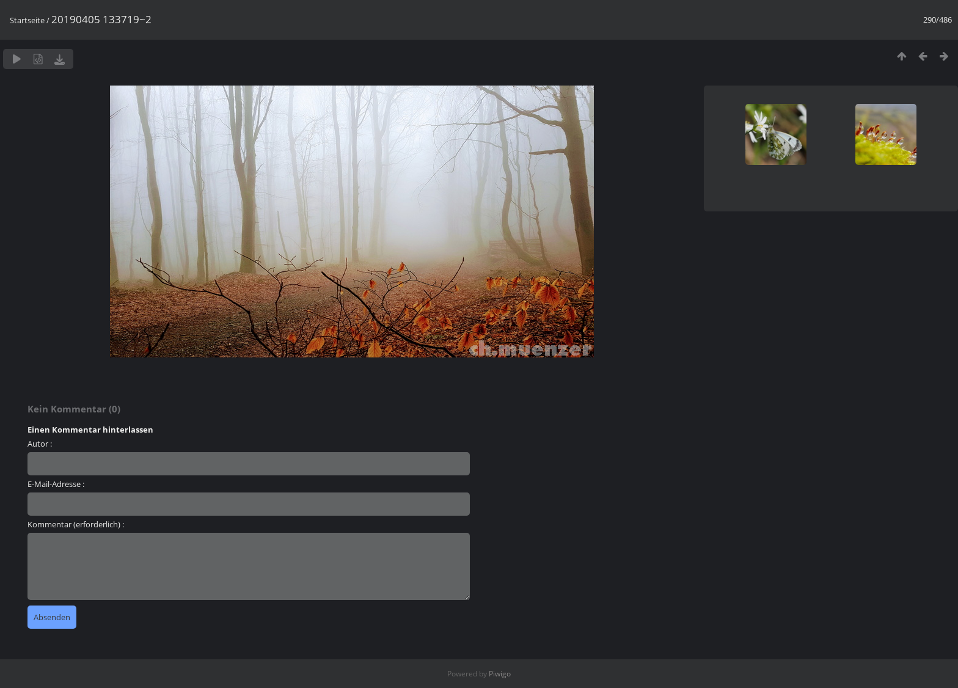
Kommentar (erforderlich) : (75, 524)
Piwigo (500, 673)
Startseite (27, 20)
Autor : (39, 443)
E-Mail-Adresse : (55, 483)
